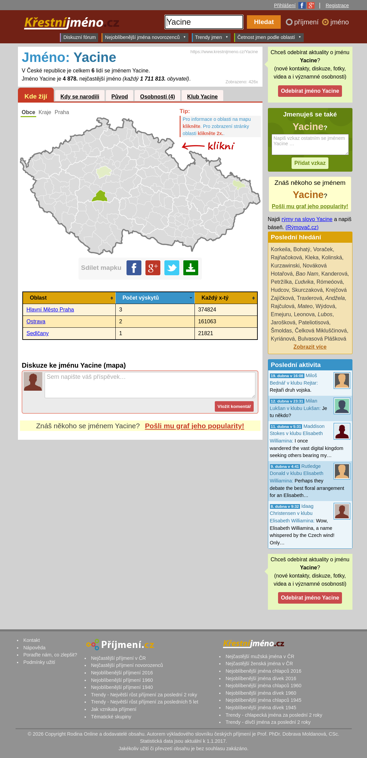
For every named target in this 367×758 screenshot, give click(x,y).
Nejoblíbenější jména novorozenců (145, 37)
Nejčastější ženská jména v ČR (259, 663)
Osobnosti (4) (157, 97)
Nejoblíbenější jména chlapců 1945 (263, 700)
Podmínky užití (39, 662)
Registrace (337, 5)
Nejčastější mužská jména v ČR (260, 656)
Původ (119, 97)
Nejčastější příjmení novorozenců (127, 665)
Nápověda (34, 647)
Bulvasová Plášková (322, 339)
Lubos (325, 314)
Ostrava (35, 321)
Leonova (304, 314)
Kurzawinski (285, 265)
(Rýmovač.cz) (302, 227)
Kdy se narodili (80, 97)
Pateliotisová (313, 322)
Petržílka (281, 282)
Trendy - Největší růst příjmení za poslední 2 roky (144, 694)
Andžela (335, 298)
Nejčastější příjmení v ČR (118, 658)
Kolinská (332, 257)
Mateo (305, 306)
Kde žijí (35, 96)
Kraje (45, 112)
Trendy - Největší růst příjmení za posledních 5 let (144, 702)
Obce (28, 112)
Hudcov (280, 290)
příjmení (307, 22)
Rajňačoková (286, 257)
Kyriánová (283, 339)
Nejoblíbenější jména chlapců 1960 (263, 685)
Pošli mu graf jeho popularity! (194, 426)
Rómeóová (330, 282)
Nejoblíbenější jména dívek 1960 (261, 693)
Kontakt (31, 640)
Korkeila (281, 249)
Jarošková (283, 322)
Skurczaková (307, 290)
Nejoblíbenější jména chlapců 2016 (263, 671)
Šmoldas (281, 330)
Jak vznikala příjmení (113, 709)
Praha (61, 112)
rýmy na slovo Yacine (306, 219)
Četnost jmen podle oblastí (269, 37)
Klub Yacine (202, 97)
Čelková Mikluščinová (321, 330)
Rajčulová (283, 306)
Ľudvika (304, 282)
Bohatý (301, 249)
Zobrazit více (310, 347)
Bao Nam (307, 274)
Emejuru (281, 314)
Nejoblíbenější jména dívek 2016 (261, 678)
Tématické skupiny (111, 716)
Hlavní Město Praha (50, 309)
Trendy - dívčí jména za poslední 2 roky (268, 722)
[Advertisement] (140, 503)
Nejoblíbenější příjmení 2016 (122, 672)
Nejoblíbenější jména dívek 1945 (261, 707)
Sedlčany (37, 333)
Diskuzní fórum (79, 37)
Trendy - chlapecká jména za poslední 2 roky (274, 715)
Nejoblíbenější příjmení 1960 (122, 680)
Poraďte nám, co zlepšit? (50, 654)
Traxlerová (309, 298)
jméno (339, 22)
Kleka (312, 257)
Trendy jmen (211, 37)
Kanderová (334, 274)
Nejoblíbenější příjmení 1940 (122, 687)
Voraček (323, 249)
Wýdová (325, 306)
